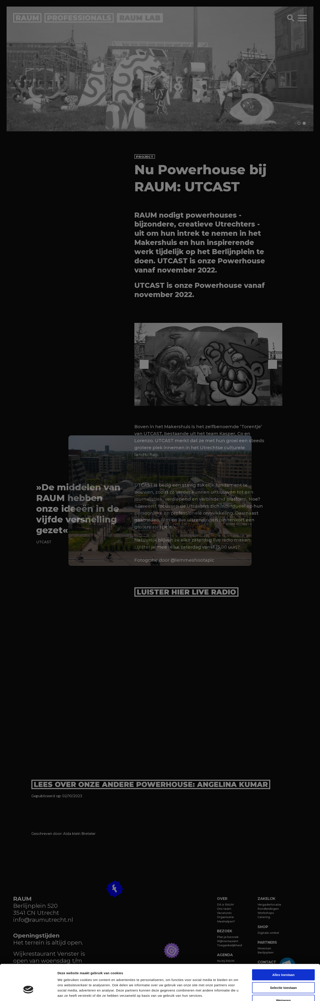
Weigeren (283, 973)
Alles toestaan (283, 947)
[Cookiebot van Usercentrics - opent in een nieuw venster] (28, 992)
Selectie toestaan (283, 960)
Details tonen (236, 992)
